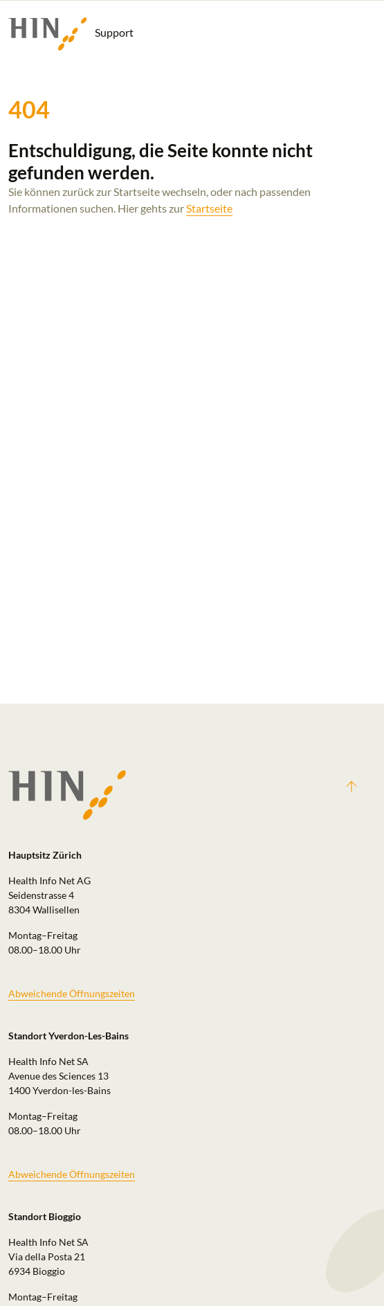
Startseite (209, 208)
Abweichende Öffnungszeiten (71, 993)
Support (71, 34)
